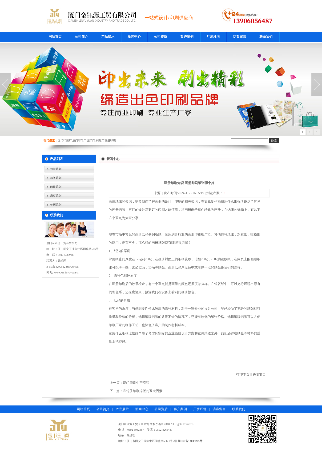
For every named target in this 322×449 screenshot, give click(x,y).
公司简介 (81, 36)
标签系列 (55, 178)
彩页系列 (55, 195)
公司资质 (160, 36)
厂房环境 (213, 36)
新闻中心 (134, 36)
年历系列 (55, 204)
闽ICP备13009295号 (190, 441)
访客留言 (239, 36)
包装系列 (55, 169)
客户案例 (186, 36)
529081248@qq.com (67, 266)
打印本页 (243, 374)
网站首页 (55, 36)
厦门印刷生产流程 (136, 383)
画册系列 (55, 186)
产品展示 (107, 36)
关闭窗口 (259, 374)
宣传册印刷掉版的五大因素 (142, 391)
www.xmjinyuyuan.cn (66, 272)
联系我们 (266, 36)
